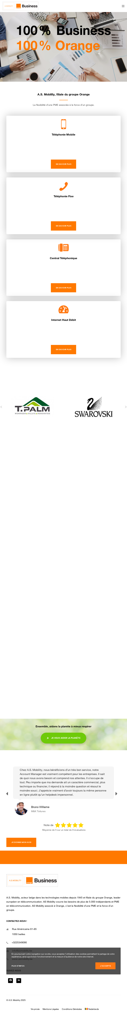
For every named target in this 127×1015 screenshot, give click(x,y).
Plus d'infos (18, 965)
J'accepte (105, 965)
